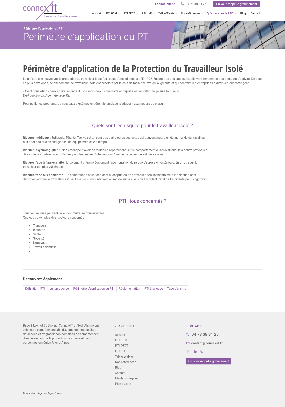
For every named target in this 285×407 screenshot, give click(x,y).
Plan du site (123, 384)
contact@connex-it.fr (206, 343)
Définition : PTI (35, 288)
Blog (243, 13)
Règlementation (129, 288)
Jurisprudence (59, 288)
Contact (255, 13)
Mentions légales (127, 378)
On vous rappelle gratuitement (236, 4)
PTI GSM (111, 13)
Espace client (165, 4)
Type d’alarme (176, 288)
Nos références (190, 13)
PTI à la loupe (153, 288)
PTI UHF (147, 13)
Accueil (97, 13)
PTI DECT (129, 13)
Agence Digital (46, 393)
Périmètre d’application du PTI (93, 288)
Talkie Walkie (166, 13)
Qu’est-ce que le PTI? (220, 13)
